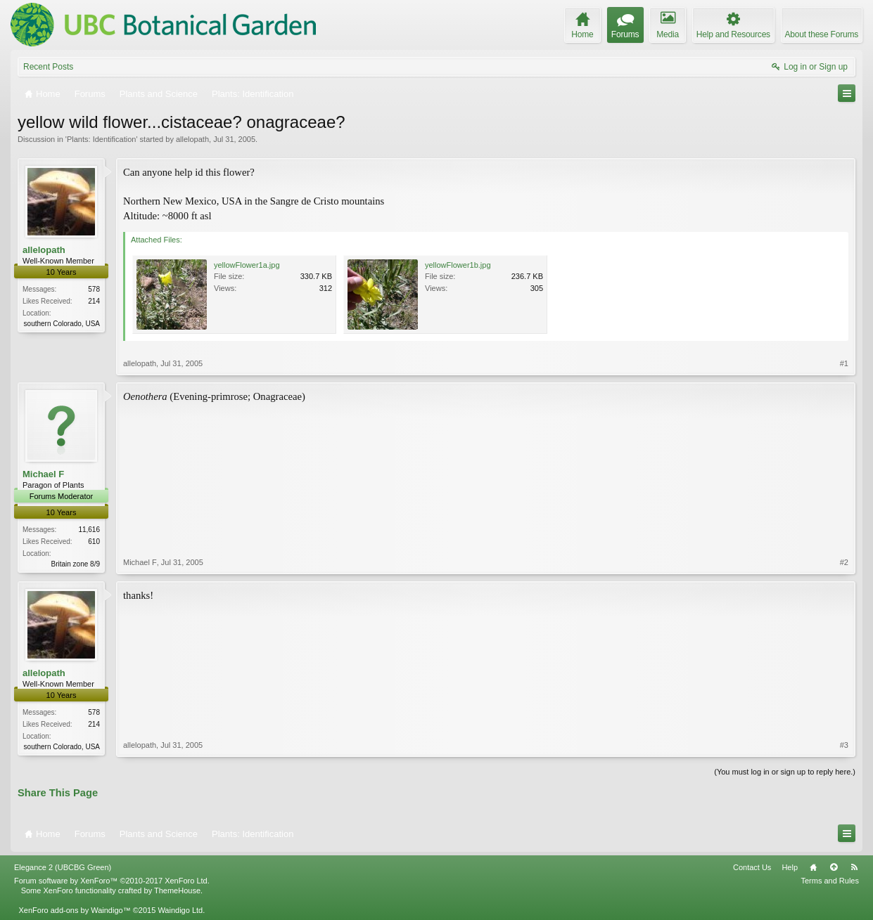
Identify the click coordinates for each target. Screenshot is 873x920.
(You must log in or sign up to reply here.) (784, 771)
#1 (844, 363)
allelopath (192, 139)
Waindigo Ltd (180, 910)
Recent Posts (48, 67)
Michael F (43, 474)
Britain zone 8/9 (76, 564)
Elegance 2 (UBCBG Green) (62, 867)
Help (790, 867)
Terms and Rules (830, 880)
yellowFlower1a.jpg (247, 265)
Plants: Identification (101, 139)
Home (813, 867)
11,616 (89, 529)
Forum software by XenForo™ (112, 880)
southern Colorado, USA (62, 324)
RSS (854, 867)
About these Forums (821, 34)
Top (834, 867)
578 (94, 289)
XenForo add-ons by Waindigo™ (74, 910)
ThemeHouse (177, 890)
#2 (844, 562)
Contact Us (752, 867)
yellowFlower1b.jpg (458, 265)
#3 (844, 745)
